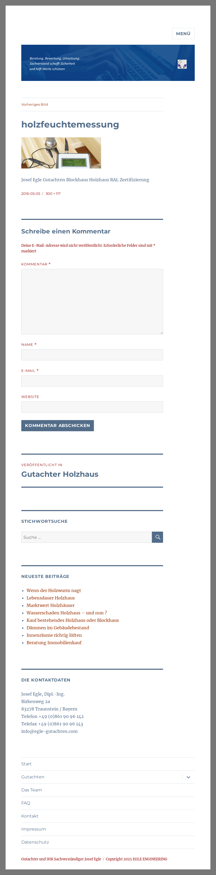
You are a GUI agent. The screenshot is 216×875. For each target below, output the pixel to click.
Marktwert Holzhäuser (50, 605)
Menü (183, 33)
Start (26, 763)
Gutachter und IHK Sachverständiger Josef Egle (61, 859)
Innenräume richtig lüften (54, 635)
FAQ (25, 803)
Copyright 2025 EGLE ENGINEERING (136, 859)
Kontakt (30, 816)
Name (29, 344)
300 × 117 (53, 193)
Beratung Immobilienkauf (54, 642)
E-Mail (30, 370)
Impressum (33, 829)
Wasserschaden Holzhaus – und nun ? (67, 612)
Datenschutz (35, 842)
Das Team (31, 789)
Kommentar (36, 264)
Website (30, 397)
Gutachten (32, 776)
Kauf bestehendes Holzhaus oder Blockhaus (73, 620)
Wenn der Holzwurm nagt (54, 590)
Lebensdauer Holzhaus (51, 598)
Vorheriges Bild (34, 104)
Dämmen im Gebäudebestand (58, 627)
